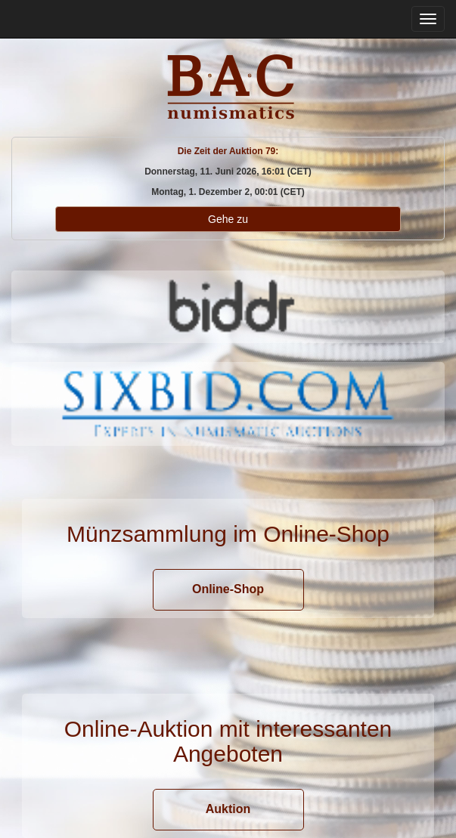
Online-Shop (228, 589)
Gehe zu (228, 219)
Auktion (228, 808)
